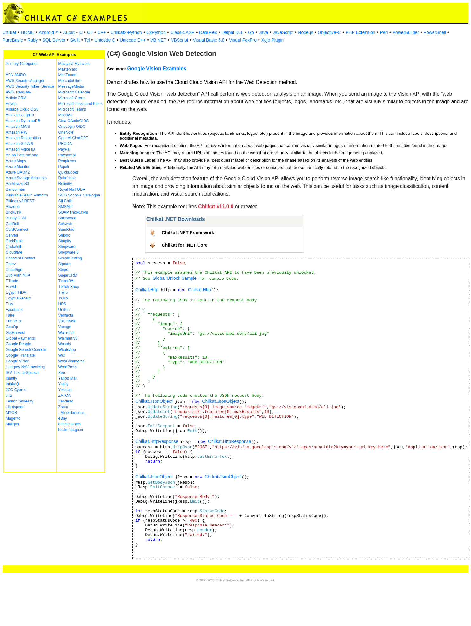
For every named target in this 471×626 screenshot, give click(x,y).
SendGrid (66, 229)
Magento (13, 418)
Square (64, 264)
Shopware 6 (68, 252)
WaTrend (66, 332)
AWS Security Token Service (30, 86)
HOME (27, 32)
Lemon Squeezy (19, 401)
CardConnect (17, 229)
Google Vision (18, 361)
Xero (62, 372)
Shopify (64, 241)
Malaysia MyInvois (74, 63)
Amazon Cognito (20, 115)
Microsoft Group (71, 98)
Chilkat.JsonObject (153, 401)
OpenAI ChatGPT (73, 138)
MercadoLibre (70, 81)
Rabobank (67, 178)
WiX (61, 355)
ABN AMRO (16, 75)
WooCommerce (71, 361)
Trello (63, 292)
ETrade (12, 281)
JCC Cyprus (16, 390)
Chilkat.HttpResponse (156, 441)
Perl (384, 32)
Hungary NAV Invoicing (25, 367)
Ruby (32, 40)
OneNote (66, 132)
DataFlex (208, 32)
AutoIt (69, 32)
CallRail (12, 224)
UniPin (64, 309)
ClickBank (14, 241)
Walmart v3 (67, 338)
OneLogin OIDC (71, 126)
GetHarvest (15, 332)
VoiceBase (67, 321)
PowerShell (435, 32)
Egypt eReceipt (18, 298)
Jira (9, 395)
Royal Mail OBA (71, 189)
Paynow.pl (67, 155)
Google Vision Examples (156, 68)
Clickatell (13, 246)
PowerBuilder (406, 32)
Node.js (305, 32)
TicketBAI (66, 281)
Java (263, 32)
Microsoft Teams (72, 109)
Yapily (63, 384)
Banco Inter (15, 189)
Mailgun (12, 424)
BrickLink (13, 212)
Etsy (9, 304)
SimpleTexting (70, 258)
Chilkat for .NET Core (185, 245)
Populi (63, 166)
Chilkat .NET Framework (188, 232)
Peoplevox (67, 161)
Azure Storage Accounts (26, 178)
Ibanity (11, 378)
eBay (62, 418)
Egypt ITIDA (16, 292)
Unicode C (104, 40)
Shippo (64, 235)
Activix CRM (16, 98)
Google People (18, 344)
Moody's (65, 115)
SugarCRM (67, 275)
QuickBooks (68, 172)
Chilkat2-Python (126, 32)
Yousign (65, 390)
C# (90, 32)
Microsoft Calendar (74, 92)
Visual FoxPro (243, 40)
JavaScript (283, 32)
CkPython (156, 32)
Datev (11, 264)
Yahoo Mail (67, 378)
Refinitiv (65, 184)
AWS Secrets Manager (25, 81)
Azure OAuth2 (18, 172)
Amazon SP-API (19, 143)
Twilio (63, 298)
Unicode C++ (133, 40)
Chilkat (9, 32)
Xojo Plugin (272, 40)
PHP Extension (360, 32)
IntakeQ (12, 384)
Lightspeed (15, 407)
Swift (75, 40)
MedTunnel (67, 75)
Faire (10, 315)
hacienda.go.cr (71, 430)
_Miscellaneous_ (72, 412)
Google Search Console (26, 349)
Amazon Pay (16, 132)
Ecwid (11, 287)
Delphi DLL (232, 32)
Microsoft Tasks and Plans (80, 103)
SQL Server (54, 40)
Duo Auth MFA (18, 275)
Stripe (63, 269)
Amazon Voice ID (20, 149)
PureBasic (13, 40)
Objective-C (329, 32)
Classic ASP (182, 32)
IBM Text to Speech (22, 372)
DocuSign (14, 269)
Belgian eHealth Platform (27, 195)
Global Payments (20, 338)
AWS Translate (18, 92)
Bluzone (12, 206)
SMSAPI (65, 206)
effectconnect (69, 424)
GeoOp (12, 327)
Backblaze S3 (17, 184)
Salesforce (67, 218)
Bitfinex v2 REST (20, 201)
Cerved (12, 235)
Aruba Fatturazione (22, 155)
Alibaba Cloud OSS (22, 109)
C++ (102, 32)
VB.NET (158, 40)
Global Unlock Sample (175, 278)
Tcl (87, 40)
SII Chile (65, 201)
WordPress (67, 367)
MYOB (11, 412)
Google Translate (20, 355)
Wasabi (64, 344)
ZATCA (64, 395)
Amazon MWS (18, 126)
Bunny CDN (16, 218)
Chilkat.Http (146, 289)
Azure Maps (16, 161)
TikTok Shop (68, 287)
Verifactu (65, 315)
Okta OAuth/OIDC (73, 121)
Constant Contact (20, 258)
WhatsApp (67, 349)
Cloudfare (14, 252)
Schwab (65, 224)
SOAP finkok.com (73, 212)
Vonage (64, 327)
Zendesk (65, 401)
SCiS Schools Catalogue (79, 195)
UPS (62, 304)
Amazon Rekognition (23, 138)
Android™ (48, 32)
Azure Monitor (18, 166)
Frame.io (13, 321)
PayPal (64, 149)
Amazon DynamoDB (23, 121)
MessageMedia (71, 86)
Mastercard (67, 69)
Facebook (14, 309)
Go (251, 32)
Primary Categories (22, 63)
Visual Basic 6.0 (208, 40)
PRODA (65, 143)
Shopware (67, 246)
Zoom (63, 407)
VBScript (179, 40)
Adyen (11, 103)
